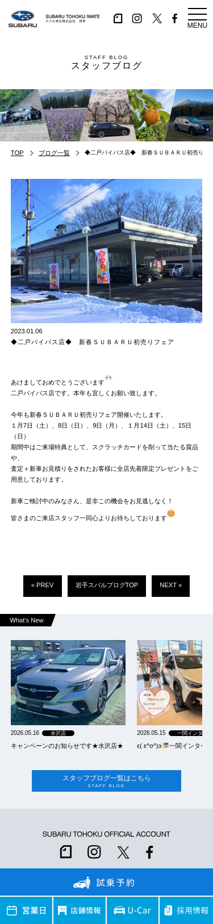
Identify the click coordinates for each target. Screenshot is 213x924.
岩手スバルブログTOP (107, 585)
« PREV (42, 585)
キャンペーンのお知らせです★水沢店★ (67, 745)
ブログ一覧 (54, 152)
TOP (17, 152)
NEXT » (171, 585)
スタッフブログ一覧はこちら (106, 781)
